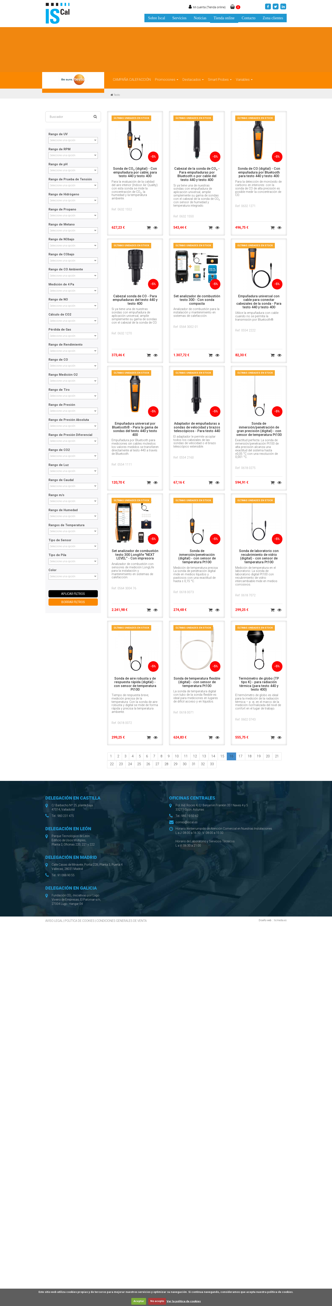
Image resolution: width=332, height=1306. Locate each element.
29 (175, 764)
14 (213, 756)
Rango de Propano (62, 209)
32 (203, 764)
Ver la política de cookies (184, 1301)
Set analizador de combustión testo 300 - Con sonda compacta (197, 300)
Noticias (200, 18)
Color (52, 570)
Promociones (166, 80)
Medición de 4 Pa (61, 284)
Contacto (249, 18)
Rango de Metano (61, 224)
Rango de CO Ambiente (65, 269)
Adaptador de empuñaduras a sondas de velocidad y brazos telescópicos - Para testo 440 (197, 427)
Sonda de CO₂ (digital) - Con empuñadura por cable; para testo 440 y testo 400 (135, 172)
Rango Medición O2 (62, 374)
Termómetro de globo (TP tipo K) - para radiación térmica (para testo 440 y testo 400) (259, 684)
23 (121, 764)
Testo (117, 94)
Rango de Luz (58, 465)
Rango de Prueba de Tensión (70, 179)
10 (177, 756)
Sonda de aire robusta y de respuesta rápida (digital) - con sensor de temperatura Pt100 (135, 684)
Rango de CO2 (59, 450)
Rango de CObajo (61, 254)
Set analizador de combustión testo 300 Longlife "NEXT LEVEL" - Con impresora (135, 554)
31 (194, 764)
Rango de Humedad (63, 510)
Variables (244, 80)
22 (112, 764)
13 (204, 756)
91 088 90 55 (66, 875)
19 (259, 756)
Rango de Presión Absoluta (68, 420)
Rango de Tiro (59, 389)
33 (212, 764)
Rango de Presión (61, 404)
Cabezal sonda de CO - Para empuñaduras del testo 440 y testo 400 (135, 300)
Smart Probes (220, 80)
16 (231, 756)
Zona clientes (273, 18)
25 (139, 764)
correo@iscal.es (187, 822)
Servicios (179, 18)
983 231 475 (65, 816)
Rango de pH (58, 164)
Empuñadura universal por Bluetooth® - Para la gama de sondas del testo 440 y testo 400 (135, 429)
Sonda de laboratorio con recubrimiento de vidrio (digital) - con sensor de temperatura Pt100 (259, 556)
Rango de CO (58, 359)
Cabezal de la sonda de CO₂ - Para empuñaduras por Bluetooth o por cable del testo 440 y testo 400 (197, 174)
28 (166, 764)
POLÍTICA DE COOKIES (79, 920)
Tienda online (224, 18)
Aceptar (138, 1301)
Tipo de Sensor (59, 540)
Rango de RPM (59, 149)
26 (148, 764)
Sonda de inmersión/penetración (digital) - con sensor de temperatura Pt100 (197, 556)
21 (277, 756)
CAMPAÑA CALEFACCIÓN (132, 80)
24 (130, 764)
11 (186, 756)
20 (268, 756)
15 (222, 756)
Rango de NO (58, 299)
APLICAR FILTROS (73, 593)
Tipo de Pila (57, 555)
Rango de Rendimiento (65, 344)
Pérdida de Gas (59, 329)
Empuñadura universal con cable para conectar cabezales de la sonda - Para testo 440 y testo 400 (258, 301)
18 (250, 756)
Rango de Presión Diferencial (70, 435)
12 (195, 756)
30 (185, 764)
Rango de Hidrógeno (63, 194)
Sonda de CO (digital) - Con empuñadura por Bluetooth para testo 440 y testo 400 (259, 172)
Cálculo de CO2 (59, 314)
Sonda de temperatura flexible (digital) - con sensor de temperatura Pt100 (197, 682)
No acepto (157, 1301)
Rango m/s (56, 495)
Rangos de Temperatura (66, 525)
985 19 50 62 (189, 816)
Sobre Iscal (156, 18)
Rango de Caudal (61, 480)
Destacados (193, 80)
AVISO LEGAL (54, 920)
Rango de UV (58, 134)
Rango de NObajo (61, 239)
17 (240, 756)
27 (157, 764)
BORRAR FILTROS (73, 602)
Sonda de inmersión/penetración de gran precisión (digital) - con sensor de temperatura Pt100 (259, 429)
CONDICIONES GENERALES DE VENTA (121, 920)
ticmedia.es (280, 920)
